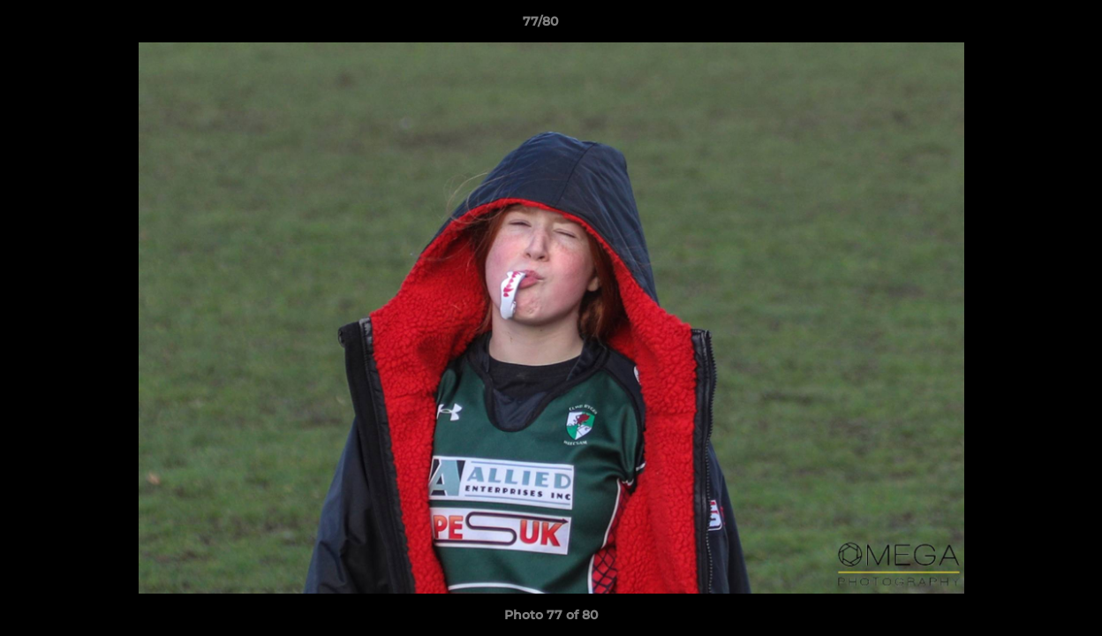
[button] (1027, 26)
